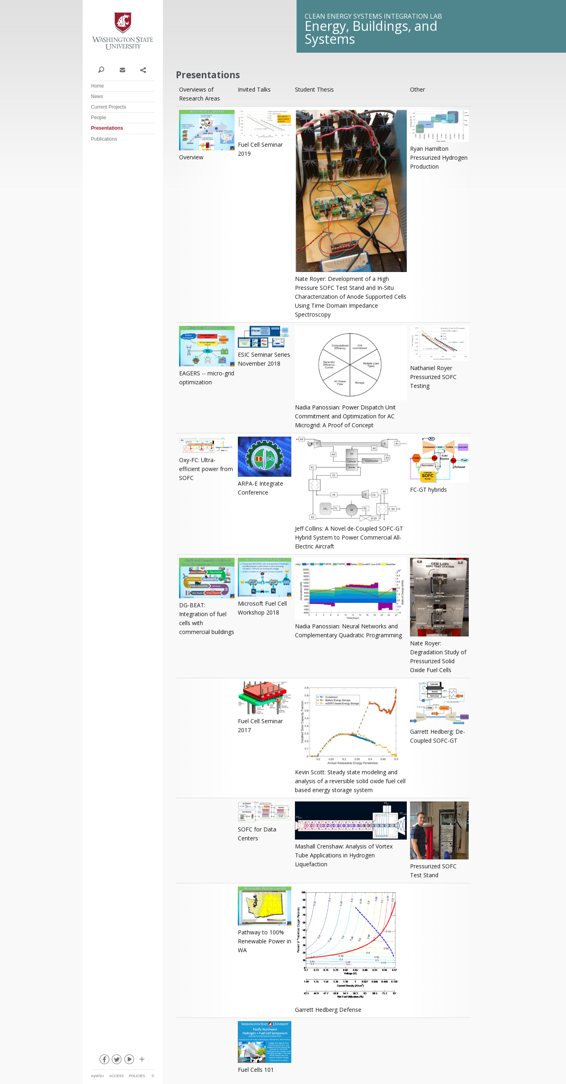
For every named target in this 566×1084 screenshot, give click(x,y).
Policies (137, 1076)
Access (116, 1076)
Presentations (107, 128)
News (97, 96)
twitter (116, 1061)
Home (97, 86)
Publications (104, 139)
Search (101, 69)
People (98, 117)
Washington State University (123, 31)
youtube (129, 1061)
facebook (103, 1061)
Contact (122, 69)
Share (142, 69)
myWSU (97, 1076)
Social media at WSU (141, 1061)
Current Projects (108, 107)
